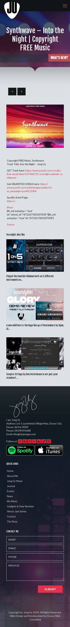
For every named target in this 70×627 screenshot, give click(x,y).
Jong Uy (28, 612)
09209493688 (22, 430)
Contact (11, 516)
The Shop (12, 521)
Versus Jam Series (16, 511)
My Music (12, 501)
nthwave (35, 174)
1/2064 (29, 188)
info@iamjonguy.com (24, 434)
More (10, 207)
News (10, 496)
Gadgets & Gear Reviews (20, 506)
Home (10, 470)
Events (10, 491)
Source (10, 224)
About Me (12, 475)
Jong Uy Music (15, 481)
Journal (11, 486)
